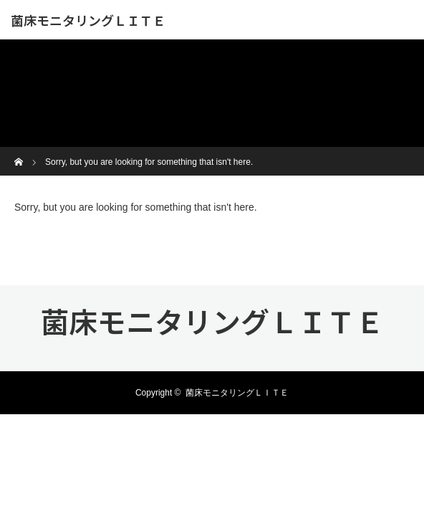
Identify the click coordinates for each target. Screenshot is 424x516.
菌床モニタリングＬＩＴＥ (88, 20)
